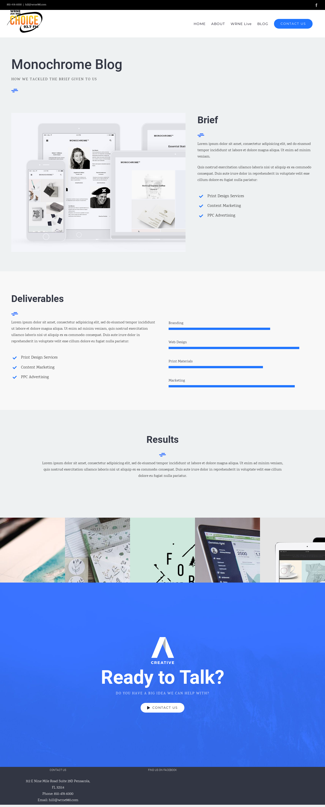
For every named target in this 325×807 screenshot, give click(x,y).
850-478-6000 (63, 794)
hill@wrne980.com (35, 5)
